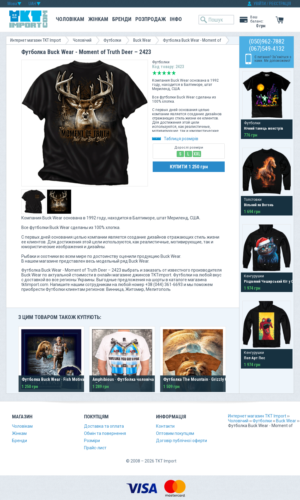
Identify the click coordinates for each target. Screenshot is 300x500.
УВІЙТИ (260, 3)
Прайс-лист (95, 447)
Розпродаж (150, 19)
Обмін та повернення (105, 433)
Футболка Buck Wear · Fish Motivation (57, 379)
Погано (159, 73)
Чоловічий (82, 40)
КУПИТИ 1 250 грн (189, 167)
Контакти (165, 426)
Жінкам (98, 19)
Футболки (112, 40)
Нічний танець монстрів (263, 128)
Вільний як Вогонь (259, 205)
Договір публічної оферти (181, 440)
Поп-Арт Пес (254, 358)
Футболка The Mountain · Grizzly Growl (199, 379)
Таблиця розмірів (175, 138)
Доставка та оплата (104, 426)
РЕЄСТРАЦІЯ (280, 3)
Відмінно (173, 73)
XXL (197, 154)
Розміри (92, 440)
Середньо (164, 73)
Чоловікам (70, 19)
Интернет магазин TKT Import (35, 40)
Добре (168, 73)
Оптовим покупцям (175, 433)
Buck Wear (142, 40)
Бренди (121, 19)
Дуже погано (154, 73)
